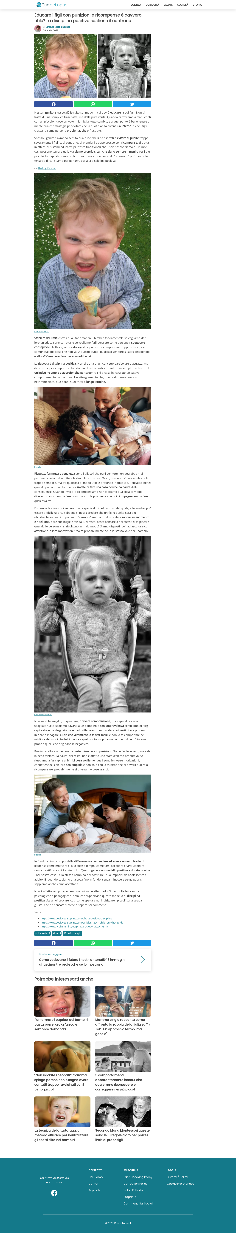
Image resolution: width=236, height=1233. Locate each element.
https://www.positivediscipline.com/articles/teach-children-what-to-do (82, 922)
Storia (197, 5)
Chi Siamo (95, 1177)
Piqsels (37, 467)
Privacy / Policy (177, 1177)
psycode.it (95, 1190)
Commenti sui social (138, 1203)
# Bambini (42, 933)
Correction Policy (135, 1184)
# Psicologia (72, 933)
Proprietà (130, 1197)
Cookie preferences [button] (180, 1184)
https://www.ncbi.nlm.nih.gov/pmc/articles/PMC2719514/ (74, 926)
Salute (168, 5)
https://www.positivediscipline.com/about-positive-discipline (76, 918)
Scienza (136, 5)
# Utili (57, 933)
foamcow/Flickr (41, 331)
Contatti (94, 1184)
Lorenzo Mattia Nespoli (58, 27)
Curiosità (152, 5)
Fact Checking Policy (138, 1177)
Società (182, 5)
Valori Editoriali (134, 1190)
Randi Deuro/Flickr (43, 714)
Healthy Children (47, 168)
